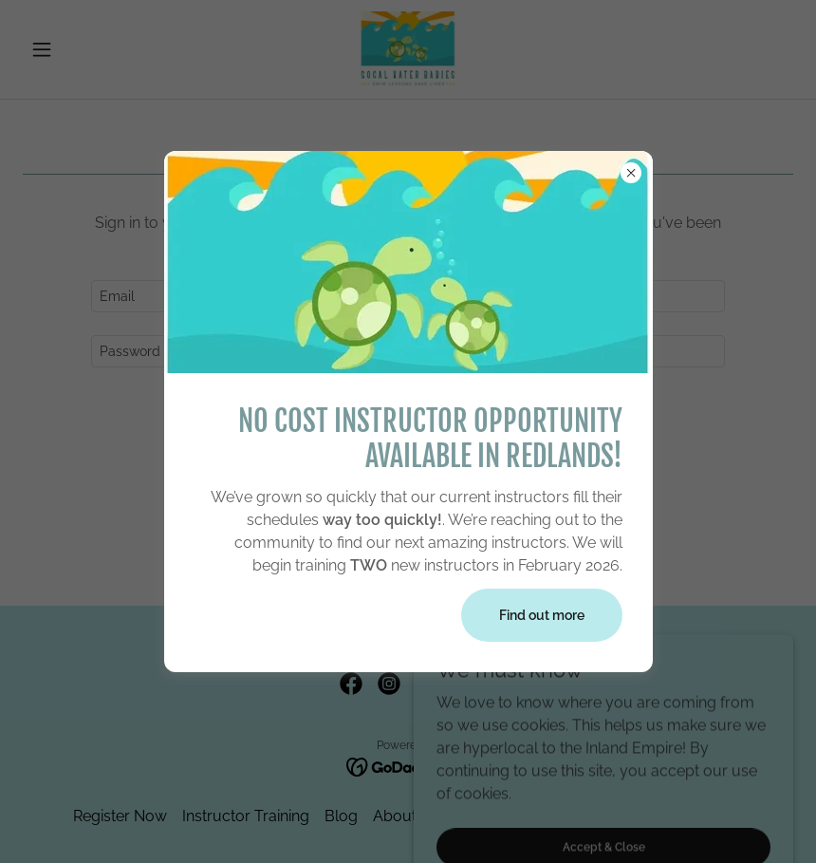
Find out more (541, 615)
